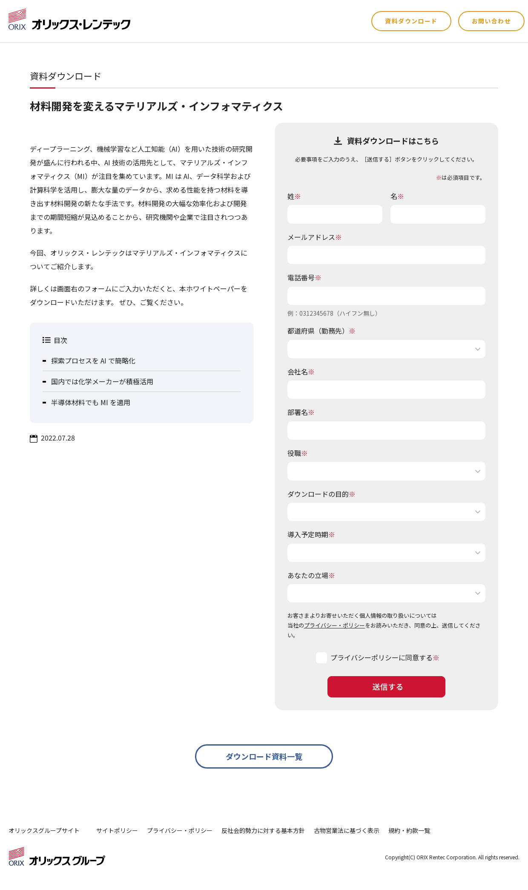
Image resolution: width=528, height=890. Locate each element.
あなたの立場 (311, 575)
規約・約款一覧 (409, 830)
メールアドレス (314, 237)
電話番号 (304, 277)
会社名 (301, 371)
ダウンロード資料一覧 (264, 756)
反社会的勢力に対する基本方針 (263, 830)
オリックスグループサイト (44, 830)
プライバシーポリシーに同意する (381, 657)
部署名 (301, 412)
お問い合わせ (491, 21)
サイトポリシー (117, 830)
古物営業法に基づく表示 (346, 830)
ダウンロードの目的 (321, 493)
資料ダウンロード (411, 21)
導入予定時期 (311, 534)
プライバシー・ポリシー (334, 625)
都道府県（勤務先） (321, 330)
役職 (297, 453)
